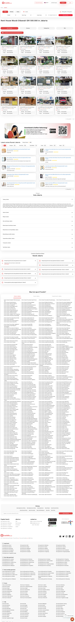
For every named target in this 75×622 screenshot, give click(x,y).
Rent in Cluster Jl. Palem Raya (62, 477)
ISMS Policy (30, 538)
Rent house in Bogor (6, 588)
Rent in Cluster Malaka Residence (28, 392)
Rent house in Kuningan (42, 592)
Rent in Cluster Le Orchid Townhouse (28, 338)
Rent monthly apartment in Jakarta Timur (9, 574)
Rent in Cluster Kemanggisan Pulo (10, 419)
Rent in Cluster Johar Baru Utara (10, 361)
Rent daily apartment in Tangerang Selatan (46, 563)
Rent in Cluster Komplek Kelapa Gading (46, 330)
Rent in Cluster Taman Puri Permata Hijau (46, 308)
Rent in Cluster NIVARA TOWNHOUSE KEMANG (65, 347)
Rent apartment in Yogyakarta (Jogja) (9, 553)
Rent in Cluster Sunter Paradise (9, 342)
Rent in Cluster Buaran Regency (27, 344)
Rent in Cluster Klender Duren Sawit (63, 366)
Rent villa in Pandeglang (60, 611)
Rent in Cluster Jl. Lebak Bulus (27, 472)
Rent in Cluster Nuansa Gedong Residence (64, 330)
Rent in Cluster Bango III (43, 352)
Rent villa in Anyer (5, 603)
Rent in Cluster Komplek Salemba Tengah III (29, 419)
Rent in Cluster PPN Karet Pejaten (10, 410)
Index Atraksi (47, 508)
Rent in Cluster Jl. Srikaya (8, 472)
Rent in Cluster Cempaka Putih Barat (28, 360)
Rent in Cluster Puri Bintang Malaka (28, 302)
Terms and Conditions (23, 538)
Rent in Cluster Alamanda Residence (10, 402)
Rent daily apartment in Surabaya (44, 559)
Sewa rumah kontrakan (6, 584)
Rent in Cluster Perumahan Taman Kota (29, 389)
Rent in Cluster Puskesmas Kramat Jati (64, 425)
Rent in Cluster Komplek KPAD (27, 324)
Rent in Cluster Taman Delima (62, 419)
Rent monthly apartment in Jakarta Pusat (27, 574)
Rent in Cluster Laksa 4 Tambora (45, 422)
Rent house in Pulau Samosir (7, 596)
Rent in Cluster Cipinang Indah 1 (44, 399)
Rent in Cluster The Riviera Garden (10, 312)
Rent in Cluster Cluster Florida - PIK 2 (45, 395)
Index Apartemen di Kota (21, 508)
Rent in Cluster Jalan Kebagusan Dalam (29, 490)
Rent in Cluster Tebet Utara (26, 425)
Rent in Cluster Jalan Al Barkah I (44, 456)
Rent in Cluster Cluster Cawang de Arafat (29, 320)
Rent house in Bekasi (60, 586)
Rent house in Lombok (60, 592)
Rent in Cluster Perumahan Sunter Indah (46, 340)
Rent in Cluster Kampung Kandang (28, 373)
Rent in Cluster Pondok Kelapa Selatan (11, 444)
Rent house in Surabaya (42, 586)
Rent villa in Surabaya (42, 616)
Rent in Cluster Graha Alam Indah (45, 344)
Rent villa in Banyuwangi (60, 605)
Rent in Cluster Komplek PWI (44, 384)
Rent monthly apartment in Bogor (44, 574)
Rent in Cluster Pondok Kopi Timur (28, 434)
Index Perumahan (32, 510)
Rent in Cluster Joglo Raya (61, 417)
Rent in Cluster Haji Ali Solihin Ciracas (63, 361)
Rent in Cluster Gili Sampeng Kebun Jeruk (64, 414)
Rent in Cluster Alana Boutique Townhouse (29, 466)
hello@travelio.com (35, 523)
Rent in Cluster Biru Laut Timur (62, 356)
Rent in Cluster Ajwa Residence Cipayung (11, 458)
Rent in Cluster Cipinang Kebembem (45, 414)
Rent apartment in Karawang (7, 548)
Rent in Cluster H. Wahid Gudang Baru (28, 461)
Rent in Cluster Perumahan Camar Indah (29, 387)
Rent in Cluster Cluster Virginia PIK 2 (63, 396)
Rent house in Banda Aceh (25, 589)
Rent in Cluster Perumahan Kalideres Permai (64, 338)
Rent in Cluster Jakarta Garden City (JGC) (11, 460)
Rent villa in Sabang (5, 614)
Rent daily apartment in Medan (7, 563)
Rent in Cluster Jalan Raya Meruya (28, 414)
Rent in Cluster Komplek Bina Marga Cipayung (30, 311)
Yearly (18, 11)
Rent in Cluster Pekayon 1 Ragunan (45, 375)
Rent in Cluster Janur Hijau (9, 443)
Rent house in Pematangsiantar (62, 594)
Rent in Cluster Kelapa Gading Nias (63, 392)
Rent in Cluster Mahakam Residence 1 (46, 397)
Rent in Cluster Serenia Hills (26, 303)
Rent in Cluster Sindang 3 (61, 444)
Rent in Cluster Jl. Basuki (43, 469)
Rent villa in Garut (23, 608)
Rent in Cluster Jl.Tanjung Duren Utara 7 (11, 479)
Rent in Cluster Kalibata (26, 361)
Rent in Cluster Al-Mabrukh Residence (46, 302)
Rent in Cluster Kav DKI (61, 344)
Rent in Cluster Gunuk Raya (44, 427)
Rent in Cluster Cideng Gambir (27, 375)
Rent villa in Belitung (24, 606)
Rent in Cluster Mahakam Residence (45, 337)
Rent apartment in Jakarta (6, 524)
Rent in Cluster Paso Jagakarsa (27, 369)
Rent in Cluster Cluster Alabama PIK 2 (11, 349)
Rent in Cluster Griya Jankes (62, 399)
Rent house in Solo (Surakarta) (25, 597)
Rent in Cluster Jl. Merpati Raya (27, 467)
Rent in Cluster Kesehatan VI (44, 366)
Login (70, 2)
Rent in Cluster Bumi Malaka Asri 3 (45, 404)
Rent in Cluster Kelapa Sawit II (44, 474)
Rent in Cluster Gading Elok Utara (62, 435)
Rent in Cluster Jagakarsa (43, 370)
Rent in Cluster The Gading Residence (11, 404)
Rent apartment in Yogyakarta (7, 526)
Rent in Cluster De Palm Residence (28, 319)
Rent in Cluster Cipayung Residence (28, 462)
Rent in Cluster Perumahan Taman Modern (64, 404)
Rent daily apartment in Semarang (44, 565)
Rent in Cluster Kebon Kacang (62, 410)
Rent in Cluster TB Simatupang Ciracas (46, 413)
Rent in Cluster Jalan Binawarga (62, 492)
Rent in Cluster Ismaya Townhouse (28, 401)
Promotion (18, 524)
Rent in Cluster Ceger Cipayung (27, 426)
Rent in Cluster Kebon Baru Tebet (45, 360)
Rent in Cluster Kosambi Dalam (9, 371)
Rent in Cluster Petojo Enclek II (44, 369)
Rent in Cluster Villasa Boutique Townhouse (47, 303)
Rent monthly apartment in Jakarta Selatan (46, 573)
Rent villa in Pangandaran (7, 613)
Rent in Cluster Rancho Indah (27, 439)
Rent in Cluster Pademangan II (62, 375)
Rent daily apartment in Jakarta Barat (63, 560)
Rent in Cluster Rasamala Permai (10, 466)
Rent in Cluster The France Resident (63, 475)
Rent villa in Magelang (6, 611)
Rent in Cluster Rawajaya (43, 439)
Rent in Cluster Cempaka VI (26, 452)
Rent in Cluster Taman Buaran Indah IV (28, 397)
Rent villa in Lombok (59, 610)
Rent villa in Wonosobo (60, 616)
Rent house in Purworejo (24, 596)
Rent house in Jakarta (42, 584)
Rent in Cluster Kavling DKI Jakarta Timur (64, 469)
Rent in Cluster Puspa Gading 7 (44, 460)
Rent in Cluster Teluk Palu (43, 421)
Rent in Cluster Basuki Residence (62, 387)
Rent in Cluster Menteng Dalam (27, 423)
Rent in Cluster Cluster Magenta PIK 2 (10, 306)
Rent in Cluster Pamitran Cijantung (10, 362)
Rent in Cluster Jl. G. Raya (26, 470)
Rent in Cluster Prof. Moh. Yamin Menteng (29, 440)
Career (17, 526)
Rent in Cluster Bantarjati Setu (27, 351)
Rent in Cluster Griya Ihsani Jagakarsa (28, 379)
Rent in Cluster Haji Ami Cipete (9, 356)
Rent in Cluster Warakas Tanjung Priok (46, 438)
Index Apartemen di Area (31, 508)
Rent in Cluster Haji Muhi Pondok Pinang (64, 360)
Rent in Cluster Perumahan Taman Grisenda (64, 458)
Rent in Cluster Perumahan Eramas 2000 (46, 391)
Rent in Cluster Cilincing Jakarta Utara (28, 443)
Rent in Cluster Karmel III (43, 443)
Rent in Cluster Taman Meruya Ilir (10, 333)
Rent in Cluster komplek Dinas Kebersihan (46, 342)
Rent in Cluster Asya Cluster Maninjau (63, 328)
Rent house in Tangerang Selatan (26, 586)
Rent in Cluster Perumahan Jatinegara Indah (47, 396)
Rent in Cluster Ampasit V (61, 462)
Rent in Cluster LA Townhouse (27, 345)
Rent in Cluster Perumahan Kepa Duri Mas (11, 317)
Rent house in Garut (23, 592)
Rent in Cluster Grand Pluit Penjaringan (28, 413)
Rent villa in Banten (41, 605)
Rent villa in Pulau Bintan (24, 613)
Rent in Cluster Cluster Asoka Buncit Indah (11, 485)
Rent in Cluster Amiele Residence (10, 302)
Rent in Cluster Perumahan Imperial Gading (47, 405)
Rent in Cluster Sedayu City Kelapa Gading (29, 334)
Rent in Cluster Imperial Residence (45, 306)
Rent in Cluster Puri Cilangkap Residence (46, 490)
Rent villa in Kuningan (24, 610)
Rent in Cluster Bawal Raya (44, 418)
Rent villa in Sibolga (41, 614)
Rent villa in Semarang (24, 614)
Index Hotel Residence (40, 510)
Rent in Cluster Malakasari (26, 435)
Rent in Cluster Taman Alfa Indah (62, 329)
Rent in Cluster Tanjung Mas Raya (45, 311)
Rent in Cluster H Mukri (8, 462)
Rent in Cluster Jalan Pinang (44, 479)
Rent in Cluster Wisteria (61, 457)
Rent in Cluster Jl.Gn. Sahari (61, 470)
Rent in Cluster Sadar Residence (62, 324)
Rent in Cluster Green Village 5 (44, 409)
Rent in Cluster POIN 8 (60, 395)
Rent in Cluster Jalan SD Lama (62, 489)
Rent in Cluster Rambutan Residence (10, 378)
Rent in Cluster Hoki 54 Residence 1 (45, 345)
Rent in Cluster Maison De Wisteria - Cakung (64, 488)
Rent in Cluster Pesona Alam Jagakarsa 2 (11, 324)
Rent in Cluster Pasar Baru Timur (62, 415)
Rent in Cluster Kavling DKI (8, 319)
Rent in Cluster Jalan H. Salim (9, 481)
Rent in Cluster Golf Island (43, 314)
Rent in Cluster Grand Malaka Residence (64, 481)
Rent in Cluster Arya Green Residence (28, 321)
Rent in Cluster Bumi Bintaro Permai (28, 488)
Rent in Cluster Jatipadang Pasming (28, 431)
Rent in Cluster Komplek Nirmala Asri (28, 399)
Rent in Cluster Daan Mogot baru (62, 472)
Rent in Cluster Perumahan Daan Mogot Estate (12, 329)
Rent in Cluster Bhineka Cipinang (62, 352)
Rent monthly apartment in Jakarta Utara (27, 573)
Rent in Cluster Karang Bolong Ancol (63, 364)
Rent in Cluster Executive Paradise (28, 479)
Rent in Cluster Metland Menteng (62, 306)
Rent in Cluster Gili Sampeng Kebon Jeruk (29, 436)
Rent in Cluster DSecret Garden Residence (29, 337)
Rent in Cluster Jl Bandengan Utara (45, 447)
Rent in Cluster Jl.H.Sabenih (61, 460)
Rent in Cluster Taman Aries (44, 452)
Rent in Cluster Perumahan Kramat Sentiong (12, 389)
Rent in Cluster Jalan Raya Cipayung (63, 439)
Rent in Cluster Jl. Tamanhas (27, 480)
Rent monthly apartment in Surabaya (45, 571)
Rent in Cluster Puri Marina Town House (11, 383)
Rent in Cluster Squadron (61, 413)
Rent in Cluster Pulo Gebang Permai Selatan (47, 480)
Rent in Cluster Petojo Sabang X (62, 369)
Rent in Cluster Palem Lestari (9, 489)
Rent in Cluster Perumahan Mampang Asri (64, 393)
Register (63, 2)
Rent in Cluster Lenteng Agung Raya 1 (63, 422)
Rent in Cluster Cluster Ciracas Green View (29, 481)
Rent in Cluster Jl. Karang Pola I (27, 477)
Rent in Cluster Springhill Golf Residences (64, 340)
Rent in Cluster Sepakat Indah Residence (64, 303)
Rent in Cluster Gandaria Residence (63, 397)
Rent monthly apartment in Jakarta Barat (63, 573)
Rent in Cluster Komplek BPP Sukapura (63, 320)
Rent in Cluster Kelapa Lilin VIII (9, 442)
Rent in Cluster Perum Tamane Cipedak (11, 409)
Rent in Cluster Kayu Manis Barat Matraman (29, 418)
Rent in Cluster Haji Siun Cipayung (28, 357)
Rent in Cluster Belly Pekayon (62, 447)
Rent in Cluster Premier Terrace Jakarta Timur (65, 319)
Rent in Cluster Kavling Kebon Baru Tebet (46, 431)
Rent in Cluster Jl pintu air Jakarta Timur (29, 448)
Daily (5, 11)
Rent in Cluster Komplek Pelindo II (45, 334)
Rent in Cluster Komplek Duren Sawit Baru (64, 379)
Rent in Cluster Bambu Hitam (9, 351)
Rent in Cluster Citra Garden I (27, 402)
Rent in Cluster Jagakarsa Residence (10, 311)
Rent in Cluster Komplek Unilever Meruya (46, 317)
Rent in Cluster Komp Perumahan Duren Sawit (47, 379)
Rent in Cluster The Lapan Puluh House (63, 383)
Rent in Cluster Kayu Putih (43, 430)
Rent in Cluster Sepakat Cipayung (45, 362)
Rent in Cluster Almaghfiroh (9, 452)
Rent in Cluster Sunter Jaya (44, 415)
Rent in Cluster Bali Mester (9, 353)
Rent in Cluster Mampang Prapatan (45, 373)
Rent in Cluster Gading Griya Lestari (63, 402)
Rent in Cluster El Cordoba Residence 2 (63, 408)
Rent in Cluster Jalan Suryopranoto (45, 419)
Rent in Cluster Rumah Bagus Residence (46, 389)
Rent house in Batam (24, 591)
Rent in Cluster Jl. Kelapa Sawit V (45, 466)
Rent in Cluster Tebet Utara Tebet (28, 430)
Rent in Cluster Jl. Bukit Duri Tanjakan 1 (46, 481)
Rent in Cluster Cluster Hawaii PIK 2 (10, 321)
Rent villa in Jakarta (59, 608)
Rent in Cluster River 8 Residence (10, 405)
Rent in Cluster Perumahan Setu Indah (46, 402)
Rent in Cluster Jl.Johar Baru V (27, 469)
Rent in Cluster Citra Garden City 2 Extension (47, 320)
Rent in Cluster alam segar (44, 351)
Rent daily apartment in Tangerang (62, 559)
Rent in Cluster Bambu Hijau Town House (29, 391)
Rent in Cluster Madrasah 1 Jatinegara (28, 442)
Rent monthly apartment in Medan (8, 576)
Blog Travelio (18, 523)
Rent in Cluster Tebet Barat (61, 370)
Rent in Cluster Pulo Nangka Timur (45, 483)
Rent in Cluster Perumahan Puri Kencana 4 (64, 480)
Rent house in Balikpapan (6, 589)
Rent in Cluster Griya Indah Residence (63, 406)
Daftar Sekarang (66, 513)
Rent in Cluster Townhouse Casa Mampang (29, 494)
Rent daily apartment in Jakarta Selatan (45, 560)
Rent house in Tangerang (24, 584)
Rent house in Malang (24, 594)
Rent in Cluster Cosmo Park (61, 317)
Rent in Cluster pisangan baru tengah (45, 328)
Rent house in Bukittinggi (60, 591)
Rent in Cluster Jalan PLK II (26, 485)
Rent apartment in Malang (43, 548)
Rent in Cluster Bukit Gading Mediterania (29, 409)
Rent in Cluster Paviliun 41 (8, 396)
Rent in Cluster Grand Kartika (27, 378)
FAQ (16, 521)
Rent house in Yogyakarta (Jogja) (62, 597)
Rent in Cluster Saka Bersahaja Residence (64, 310)
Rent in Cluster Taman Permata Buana (11, 330)
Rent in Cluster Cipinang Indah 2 (44, 312)
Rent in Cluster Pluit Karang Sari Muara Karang (12, 439)
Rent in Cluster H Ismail (61, 466)
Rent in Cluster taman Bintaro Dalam (28, 422)
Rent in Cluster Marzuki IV (61, 373)
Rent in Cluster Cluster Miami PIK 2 (45, 325)
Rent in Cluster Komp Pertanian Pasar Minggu (12, 388)
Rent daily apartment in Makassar (8, 565)
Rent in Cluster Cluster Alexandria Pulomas (64, 456)
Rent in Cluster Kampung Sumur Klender (64, 438)
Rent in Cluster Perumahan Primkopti (45, 338)
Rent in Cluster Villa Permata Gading (63, 448)
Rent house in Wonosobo (42, 597)
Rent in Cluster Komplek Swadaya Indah (46, 477)
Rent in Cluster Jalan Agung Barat (63, 490)
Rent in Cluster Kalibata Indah (27, 388)
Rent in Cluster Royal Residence (10, 408)
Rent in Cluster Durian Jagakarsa (10, 355)
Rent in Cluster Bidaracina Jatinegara (28, 355)
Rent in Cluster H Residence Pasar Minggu (11, 315)
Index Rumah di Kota (54, 508)
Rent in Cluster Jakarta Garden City (28, 317)
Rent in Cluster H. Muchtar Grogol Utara (29, 427)
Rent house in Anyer (42, 588)
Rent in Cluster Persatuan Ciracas (28, 432)
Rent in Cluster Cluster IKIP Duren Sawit (11, 490)
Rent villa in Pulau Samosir (43, 613)
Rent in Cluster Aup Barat (61, 453)
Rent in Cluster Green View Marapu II (45, 315)
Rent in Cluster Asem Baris (44, 371)
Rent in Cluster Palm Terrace (27, 310)
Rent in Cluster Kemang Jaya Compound (29, 366)
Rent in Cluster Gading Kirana (62, 355)
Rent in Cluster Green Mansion (9, 384)
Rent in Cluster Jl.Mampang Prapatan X (46, 472)
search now (65, 15)
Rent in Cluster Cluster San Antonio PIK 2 (29, 329)
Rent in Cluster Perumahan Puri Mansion (11, 328)
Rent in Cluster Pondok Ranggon (27, 453)
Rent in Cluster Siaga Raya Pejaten (45, 444)
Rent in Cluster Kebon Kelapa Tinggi (10, 451)
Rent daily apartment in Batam (61, 563)
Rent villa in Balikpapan (42, 603)
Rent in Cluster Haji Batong (44, 356)
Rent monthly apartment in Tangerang (63, 571)
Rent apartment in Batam (60, 545)
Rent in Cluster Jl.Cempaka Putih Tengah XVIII (65, 461)
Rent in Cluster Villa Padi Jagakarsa (10, 303)
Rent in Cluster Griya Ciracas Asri (10, 308)
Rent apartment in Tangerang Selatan (63, 551)
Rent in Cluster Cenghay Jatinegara (45, 353)
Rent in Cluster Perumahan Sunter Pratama (29, 308)
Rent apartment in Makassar (25, 548)
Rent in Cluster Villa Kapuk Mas (9, 391)
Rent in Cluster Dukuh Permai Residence (46, 307)
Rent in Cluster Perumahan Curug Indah (11, 337)
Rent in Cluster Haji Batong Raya (62, 357)
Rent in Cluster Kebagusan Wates (45, 410)
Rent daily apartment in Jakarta (8, 559)
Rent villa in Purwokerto (60, 613)
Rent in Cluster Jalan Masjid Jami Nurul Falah (47, 486)
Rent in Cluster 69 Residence (62, 311)
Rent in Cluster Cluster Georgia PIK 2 (10, 347)
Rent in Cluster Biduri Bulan (44, 475)
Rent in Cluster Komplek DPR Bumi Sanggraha (47, 333)
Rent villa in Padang (41, 611)
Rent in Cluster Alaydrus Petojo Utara (10, 432)
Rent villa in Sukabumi (24, 616)
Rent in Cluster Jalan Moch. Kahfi (10, 494)
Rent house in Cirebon (6, 592)
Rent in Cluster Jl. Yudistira (9, 467)
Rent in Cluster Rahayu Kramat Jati (10, 414)
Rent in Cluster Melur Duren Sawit (63, 371)
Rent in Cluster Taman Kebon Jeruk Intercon (29, 406)
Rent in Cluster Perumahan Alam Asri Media (12, 334)
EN (46, 2)
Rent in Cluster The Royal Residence (45, 319)
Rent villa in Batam (5, 606)
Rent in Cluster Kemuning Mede (9, 417)
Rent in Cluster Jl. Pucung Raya (27, 486)
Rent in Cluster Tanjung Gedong (9, 421)
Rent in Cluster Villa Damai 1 (27, 312)
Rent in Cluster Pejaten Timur (62, 427)
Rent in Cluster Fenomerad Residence (28, 333)
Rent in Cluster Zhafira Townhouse (45, 392)
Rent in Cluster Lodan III (43, 423)
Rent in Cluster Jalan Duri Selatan (45, 489)
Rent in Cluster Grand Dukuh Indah (10, 348)
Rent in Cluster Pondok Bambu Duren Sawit (12, 366)
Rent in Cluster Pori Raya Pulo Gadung (63, 434)
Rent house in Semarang (60, 596)
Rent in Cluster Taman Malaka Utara (45, 462)
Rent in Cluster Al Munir (26, 460)
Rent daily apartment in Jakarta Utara (27, 560)
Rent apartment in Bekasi (7, 546)
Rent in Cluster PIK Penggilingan (44, 458)
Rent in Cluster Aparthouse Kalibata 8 (63, 483)
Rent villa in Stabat (5, 616)
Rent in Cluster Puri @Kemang (27, 457)
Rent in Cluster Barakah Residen (62, 389)
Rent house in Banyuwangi (7, 591)
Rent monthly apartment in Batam (62, 576)
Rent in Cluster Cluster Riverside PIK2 (45, 388)
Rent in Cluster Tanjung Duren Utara (10, 438)
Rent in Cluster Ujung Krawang (27, 438)
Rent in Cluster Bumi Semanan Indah (10, 344)
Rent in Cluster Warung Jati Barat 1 (28, 371)
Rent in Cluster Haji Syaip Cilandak (28, 417)
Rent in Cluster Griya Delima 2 (27, 408)
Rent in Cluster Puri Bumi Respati (27, 456)
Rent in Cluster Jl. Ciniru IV (61, 474)
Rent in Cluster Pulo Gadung (9, 360)
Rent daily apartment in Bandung (26, 559)
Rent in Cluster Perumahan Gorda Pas (63, 384)
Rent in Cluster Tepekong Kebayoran (45, 436)
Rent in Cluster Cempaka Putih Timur (28, 353)
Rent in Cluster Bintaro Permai (44, 467)
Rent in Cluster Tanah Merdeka (9, 425)
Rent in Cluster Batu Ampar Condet (45, 432)
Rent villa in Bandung (6, 605)
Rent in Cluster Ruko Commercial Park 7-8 (64, 391)
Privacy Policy (15, 538)
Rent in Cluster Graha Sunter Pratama (11, 340)
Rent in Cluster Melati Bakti (44, 442)
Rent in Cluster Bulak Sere (61, 353)
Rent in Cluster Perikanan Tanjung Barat (11, 369)
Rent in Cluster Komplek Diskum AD (28, 314)
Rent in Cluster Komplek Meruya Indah (46, 457)
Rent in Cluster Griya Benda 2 (27, 451)
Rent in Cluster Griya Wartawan (27, 475)
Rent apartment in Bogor (24, 546)
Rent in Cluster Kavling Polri (9, 395)
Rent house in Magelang (6, 594)
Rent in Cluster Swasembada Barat (10, 413)
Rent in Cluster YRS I (60, 436)
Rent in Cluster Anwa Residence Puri (63, 486)
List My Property (54, 2)
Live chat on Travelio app (36, 521)
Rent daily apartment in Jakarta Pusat (27, 562)
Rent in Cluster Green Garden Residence (11, 320)
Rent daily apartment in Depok (61, 562)
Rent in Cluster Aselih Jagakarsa (62, 431)
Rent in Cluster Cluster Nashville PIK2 (28, 330)
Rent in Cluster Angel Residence (10, 345)
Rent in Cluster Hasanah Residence (10, 461)
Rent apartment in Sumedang (7, 551)
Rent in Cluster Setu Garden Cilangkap (63, 325)
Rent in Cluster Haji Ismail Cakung (10, 357)
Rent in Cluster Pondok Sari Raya (62, 430)
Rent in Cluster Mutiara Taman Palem (11, 406)
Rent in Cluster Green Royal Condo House (46, 406)
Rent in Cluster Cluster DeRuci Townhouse (46, 347)
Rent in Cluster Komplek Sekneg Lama (11, 310)
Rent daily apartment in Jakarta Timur (9, 562)
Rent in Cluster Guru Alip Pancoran (45, 355)
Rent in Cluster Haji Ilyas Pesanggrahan (63, 432)
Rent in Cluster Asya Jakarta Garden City (46, 378)
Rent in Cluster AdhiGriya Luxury (45, 488)
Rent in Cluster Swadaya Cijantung (63, 421)
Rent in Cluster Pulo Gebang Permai (45, 329)
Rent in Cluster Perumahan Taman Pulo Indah (47, 461)
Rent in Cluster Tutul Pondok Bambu (10, 422)
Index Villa (48, 510)
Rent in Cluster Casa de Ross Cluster (10, 488)
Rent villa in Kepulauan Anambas (8, 610)
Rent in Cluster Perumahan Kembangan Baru (30, 315)
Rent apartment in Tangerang (43, 551)
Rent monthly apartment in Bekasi (8, 573)
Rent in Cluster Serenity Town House (45, 387)
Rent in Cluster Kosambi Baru (27, 447)
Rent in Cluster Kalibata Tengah (44, 361)
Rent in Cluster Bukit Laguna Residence (29, 393)
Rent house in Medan (42, 594)
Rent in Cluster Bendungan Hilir (9, 448)
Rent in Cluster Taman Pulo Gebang (10, 392)
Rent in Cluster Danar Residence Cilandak (64, 494)
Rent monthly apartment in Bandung (26, 571)
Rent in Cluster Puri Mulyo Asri (9, 307)
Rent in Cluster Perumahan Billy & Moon (29, 458)
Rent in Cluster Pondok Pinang (44, 434)
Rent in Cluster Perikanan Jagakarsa (63, 348)
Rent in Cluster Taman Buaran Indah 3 (28, 340)
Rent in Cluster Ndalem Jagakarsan (63, 333)
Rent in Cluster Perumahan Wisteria (10, 393)
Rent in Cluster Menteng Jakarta (10, 423)
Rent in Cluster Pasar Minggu (27, 410)
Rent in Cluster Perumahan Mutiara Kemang (64, 485)
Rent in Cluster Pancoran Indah (9, 418)
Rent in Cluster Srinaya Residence (63, 345)
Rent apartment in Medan (60, 548)
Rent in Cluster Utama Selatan (9, 431)
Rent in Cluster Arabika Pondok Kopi (63, 349)
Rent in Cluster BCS (60, 452)
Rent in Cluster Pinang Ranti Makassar (11, 434)
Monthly (11, 11)
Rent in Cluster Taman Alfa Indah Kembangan (65, 451)
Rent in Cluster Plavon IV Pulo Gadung (11, 375)
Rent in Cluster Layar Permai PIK (62, 378)
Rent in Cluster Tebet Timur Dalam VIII (63, 443)
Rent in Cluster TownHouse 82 (27, 325)
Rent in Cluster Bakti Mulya (61, 351)
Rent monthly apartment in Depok (62, 574)
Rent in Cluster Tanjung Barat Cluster (28, 395)
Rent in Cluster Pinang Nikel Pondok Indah (11, 370)
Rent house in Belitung (42, 591)
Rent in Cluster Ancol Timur (9, 352)
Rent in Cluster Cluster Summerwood (28, 404)
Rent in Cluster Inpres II (8, 456)
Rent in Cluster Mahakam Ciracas (45, 440)
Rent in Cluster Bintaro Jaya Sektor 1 (28, 356)
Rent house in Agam (24, 588)
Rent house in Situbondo (6, 597)
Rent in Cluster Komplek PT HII (27, 348)
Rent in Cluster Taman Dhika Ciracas (45, 393)
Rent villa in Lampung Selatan (43, 610)
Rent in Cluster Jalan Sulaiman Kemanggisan (12, 474)
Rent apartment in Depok (42, 546)
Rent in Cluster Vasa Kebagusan (45, 324)
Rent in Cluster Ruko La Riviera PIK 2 (63, 388)
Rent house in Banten (60, 589)
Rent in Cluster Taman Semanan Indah (28, 384)
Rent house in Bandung (60, 584)
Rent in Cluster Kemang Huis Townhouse (29, 396)
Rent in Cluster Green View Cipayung (10, 469)
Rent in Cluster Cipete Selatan (9, 364)
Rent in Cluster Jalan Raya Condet (45, 426)
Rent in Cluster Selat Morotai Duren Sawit (11, 440)
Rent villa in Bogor (59, 606)
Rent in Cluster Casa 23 (26, 405)
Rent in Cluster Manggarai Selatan (45, 357)
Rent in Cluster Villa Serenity (62, 312)
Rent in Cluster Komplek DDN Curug (45, 383)
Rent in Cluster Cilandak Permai (44, 470)
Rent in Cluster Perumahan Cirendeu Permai (64, 467)
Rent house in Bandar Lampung (44, 589)
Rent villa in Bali (23, 603)
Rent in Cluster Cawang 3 (61, 418)
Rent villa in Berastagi (42, 606)
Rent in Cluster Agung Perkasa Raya (10, 387)
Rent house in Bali (59, 588)
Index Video (53, 510)
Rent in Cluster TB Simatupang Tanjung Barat (30, 421)
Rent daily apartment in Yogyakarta (26, 565)
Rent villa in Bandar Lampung (61, 603)
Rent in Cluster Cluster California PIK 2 (63, 337)
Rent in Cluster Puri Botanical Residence (11, 480)
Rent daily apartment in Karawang (62, 565)
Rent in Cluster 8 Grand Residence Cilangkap (29, 347)
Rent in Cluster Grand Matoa (27, 328)
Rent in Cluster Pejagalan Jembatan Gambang (30, 364)
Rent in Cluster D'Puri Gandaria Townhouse (64, 307)
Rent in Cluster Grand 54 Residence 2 (45, 408)
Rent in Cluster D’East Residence (45, 348)
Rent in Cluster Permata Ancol (9, 426)
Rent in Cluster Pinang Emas (9, 435)
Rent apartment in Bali (5, 521)
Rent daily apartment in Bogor (43, 562)
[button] (37, 199)
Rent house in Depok (6, 586)
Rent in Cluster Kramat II (43, 451)
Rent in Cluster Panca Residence (27, 306)
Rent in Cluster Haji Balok (8, 415)
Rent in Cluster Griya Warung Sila (27, 474)
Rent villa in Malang (23, 611)
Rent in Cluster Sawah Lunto (62, 426)
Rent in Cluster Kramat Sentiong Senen (46, 435)
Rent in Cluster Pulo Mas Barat (62, 423)
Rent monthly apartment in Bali (26, 576)
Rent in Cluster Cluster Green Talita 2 (10, 495)
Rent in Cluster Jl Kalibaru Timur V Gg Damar (12, 314)
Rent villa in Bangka (23, 605)
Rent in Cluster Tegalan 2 (43, 425)
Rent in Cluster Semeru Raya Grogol (10, 427)
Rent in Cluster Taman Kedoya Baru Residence (12, 401)
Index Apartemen (40, 508)
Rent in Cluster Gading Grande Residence (29, 307)
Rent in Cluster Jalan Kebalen (9, 477)
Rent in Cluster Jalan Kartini (9, 486)
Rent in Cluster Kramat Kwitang (44, 417)
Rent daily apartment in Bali (25, 563)
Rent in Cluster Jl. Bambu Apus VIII (45, 485)
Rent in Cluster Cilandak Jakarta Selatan (29, 362)
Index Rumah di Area (23, 510)
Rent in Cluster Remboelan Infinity (28, 483)
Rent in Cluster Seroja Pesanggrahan (28, 444)
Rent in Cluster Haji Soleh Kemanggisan (64, 442)
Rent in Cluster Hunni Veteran (44, 492)
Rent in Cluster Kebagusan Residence (63, 308)
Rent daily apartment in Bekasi (7, 560)
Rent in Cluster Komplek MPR (44, 310)
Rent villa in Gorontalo (42, 608)
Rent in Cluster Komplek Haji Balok (28, 415)
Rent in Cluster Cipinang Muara (62, 362)
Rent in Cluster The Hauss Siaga (10, 397)
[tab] (37, 199)
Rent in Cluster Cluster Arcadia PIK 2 (45, 401)
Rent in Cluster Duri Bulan (8, 430)
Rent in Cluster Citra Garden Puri (27, 383)
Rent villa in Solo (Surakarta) (61, 614)
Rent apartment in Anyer (6, 545)
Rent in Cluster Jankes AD (8, 453)
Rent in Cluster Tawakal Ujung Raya (63, 479)
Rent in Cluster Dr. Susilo (26, 370)
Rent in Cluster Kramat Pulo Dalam (63, 440)
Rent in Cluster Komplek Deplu (62, 342)
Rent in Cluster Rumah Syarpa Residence (11, 457)
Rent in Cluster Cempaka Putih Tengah (11, 447)
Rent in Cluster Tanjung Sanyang (27, 349)
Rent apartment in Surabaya (6, 528)
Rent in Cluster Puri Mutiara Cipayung (63, 314)
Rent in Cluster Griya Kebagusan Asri (45, 321)
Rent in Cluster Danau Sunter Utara (10, 436)
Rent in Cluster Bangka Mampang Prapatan (29, 352)
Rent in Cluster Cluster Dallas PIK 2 (63, 401)
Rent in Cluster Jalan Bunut (26, 489)
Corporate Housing (38, 2)
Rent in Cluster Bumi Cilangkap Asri (63, 405)
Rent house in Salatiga (42, 596)
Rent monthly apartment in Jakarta (8, 571)
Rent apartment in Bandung (6, 523)
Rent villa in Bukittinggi (6, 608)
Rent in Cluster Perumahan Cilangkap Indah (64, 302)
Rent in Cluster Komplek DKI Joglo (63, 409)
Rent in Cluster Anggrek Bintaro (44, 349)
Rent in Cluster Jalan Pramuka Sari (45, 494)
